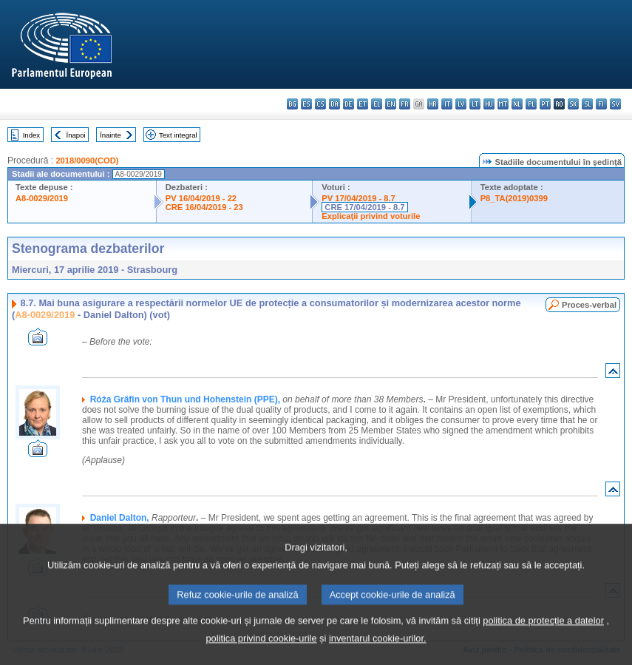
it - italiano (446, 103)
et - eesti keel (362, 103)
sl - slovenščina (587, 103)
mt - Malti (503, 103)
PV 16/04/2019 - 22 (201, 198)
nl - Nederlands (517, 103)
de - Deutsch (348, 103)
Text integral (178, 135)
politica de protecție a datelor (543, 640)
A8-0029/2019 (42, 198)
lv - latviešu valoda (460, 103)
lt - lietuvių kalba (474, 103)
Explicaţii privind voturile (371, 216)
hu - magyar (489, 103)
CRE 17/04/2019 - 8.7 (364, 207)
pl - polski (531, 103)
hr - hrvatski (432, 103)
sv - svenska (615, 103)
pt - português (545, 103)
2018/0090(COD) (86, 160)
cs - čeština (320, 103)
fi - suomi (601, 103)
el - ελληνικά (376, 103)
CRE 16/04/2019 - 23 (204, 207)
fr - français (404, 103)
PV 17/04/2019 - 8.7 (358, 198)
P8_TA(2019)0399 (514, 198)
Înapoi (76, 135)
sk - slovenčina (573, 103)
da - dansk (334, 103)
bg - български (292, 103)
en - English (390, 103)
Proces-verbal (589, 304)
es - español (306, 103)
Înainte (110, 135)
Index (31, 135)
